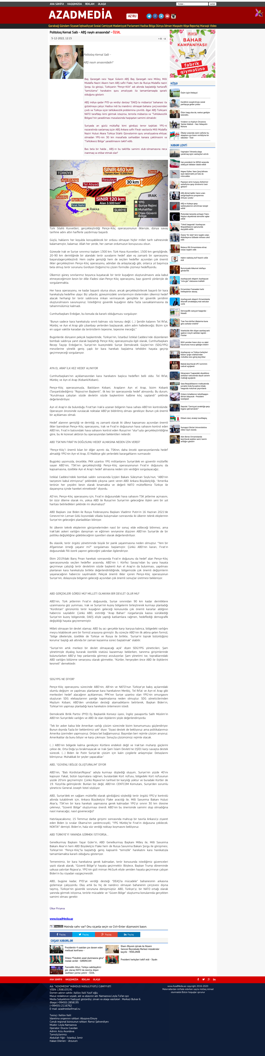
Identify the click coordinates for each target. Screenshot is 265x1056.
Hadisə (144, 26)
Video (213, 26)
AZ (130, 16)
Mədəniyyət (119, 26)
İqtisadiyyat (86, 26)
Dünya (160, 26)
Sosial (97, 26)
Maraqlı (204, 26)
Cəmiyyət (106, 26)
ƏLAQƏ (102, 4)
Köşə (186, 26)
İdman (168, 26)
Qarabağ (53, 26)
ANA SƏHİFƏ (57, 4)
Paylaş (61, 934)
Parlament (133, 26)
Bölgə (152, 26)
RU (134, 16)
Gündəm (64, 26)
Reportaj (194, 26)
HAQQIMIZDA (74, 4)
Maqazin (178, 26)
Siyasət (74, 26)
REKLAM (89, 4)
